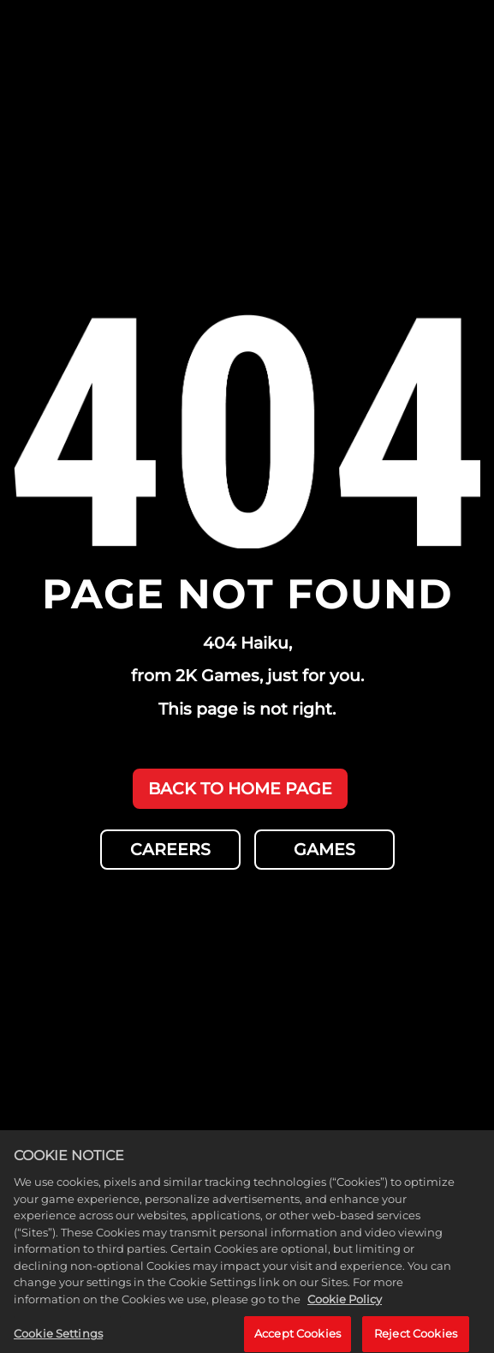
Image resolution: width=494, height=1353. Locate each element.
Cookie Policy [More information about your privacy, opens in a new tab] (344, 1307)
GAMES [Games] (324, 849)
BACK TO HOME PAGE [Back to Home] (240, 788)
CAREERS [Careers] (170, 849)
